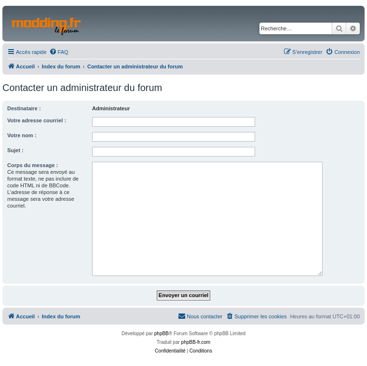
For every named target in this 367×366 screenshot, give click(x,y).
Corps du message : (32, 165)
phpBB (161, 333)
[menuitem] (58, 52)
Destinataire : (24, 108)
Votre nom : (21, 135)
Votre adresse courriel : (36, 120)
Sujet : (15, 150)
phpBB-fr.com (196, 342)
